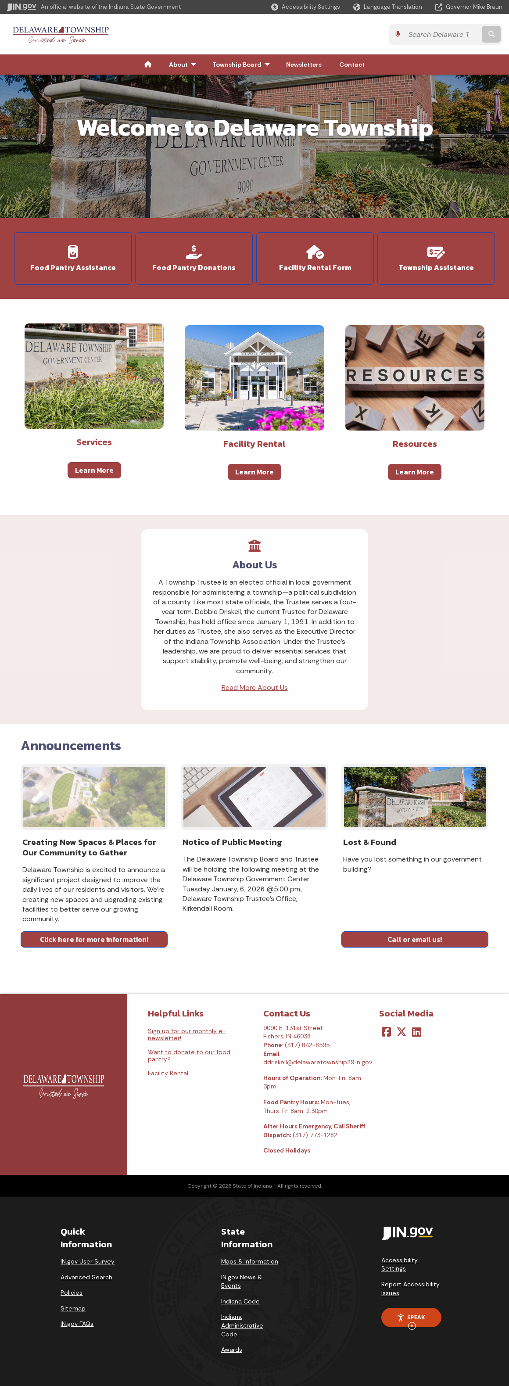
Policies (71, 1292)
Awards (231, 1350)
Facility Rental (168, 1073)
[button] (305, 7)
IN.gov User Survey (88, 1261)
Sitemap (73, 1308)
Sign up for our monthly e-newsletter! (187, 1034)
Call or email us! (414, 939)
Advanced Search (86, 1277)
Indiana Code (240, 1301)
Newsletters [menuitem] (304, 64)
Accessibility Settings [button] (399, 1264)
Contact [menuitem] (352, 64)
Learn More (94, 470)
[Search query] (442, 34)
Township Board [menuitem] (243, 64)
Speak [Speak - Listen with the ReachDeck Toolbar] (411, 1320)
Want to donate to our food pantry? (189, 1055)
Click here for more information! (94, 939)
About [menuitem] (184, 64)
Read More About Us (255, 687)
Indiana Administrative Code (242, 1325)
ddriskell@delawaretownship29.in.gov (317, 1062)
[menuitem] (148, 64)
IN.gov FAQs (77, 1324)
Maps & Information (249, 1261)
